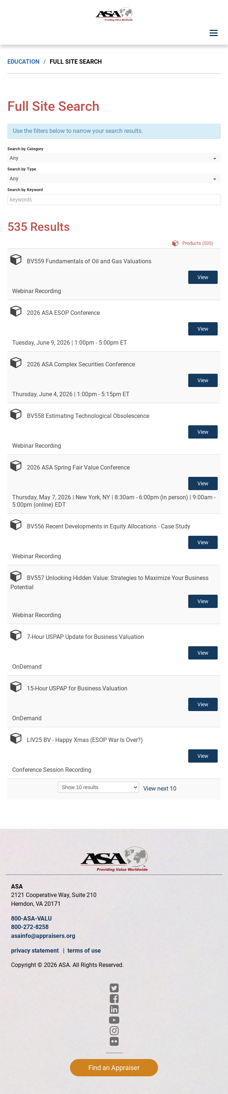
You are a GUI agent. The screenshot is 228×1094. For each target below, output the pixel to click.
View (202, 277)
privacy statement (35, 950)
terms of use (84, 950)
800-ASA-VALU (31, 918)
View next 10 (159, 788)
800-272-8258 (30, 927)
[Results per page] (98, 787)
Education (23, 61)
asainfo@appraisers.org (43, 935)
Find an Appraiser (114, 1068)
